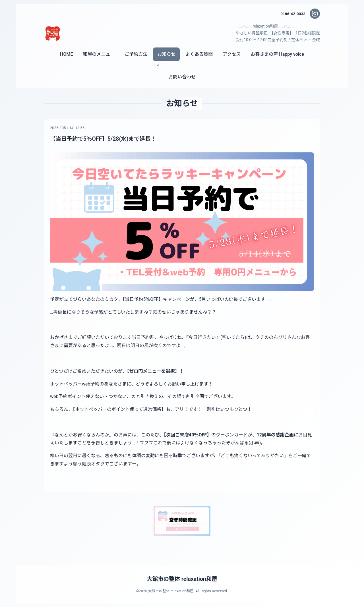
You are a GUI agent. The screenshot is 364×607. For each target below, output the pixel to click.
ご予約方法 (136, 54)
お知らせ (166, 54)
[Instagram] (315, 14)
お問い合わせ (182, 77)
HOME (66, 54)
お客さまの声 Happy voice (277, 54)
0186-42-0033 (292, 13)
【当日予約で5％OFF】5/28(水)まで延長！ (104, 138)
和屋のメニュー (99, 54)
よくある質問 (199, 54)
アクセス (232, 54)
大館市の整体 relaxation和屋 (182, 578)
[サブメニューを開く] (157, 65)
